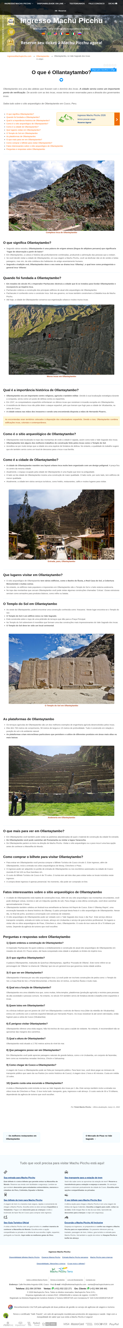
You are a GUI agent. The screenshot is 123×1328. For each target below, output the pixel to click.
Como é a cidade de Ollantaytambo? (22, 127)
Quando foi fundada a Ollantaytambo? (23, 117)
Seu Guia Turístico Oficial (16, 1223)
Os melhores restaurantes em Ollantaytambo (21, 1137)
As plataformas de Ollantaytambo (21, 136)
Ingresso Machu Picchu (61, 20)
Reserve (60, 10)
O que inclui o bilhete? (76, 1264)
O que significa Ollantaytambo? (20, 114)
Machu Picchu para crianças (101, 1257)
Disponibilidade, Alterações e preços (51, 1264)
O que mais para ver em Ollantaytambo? (24, 139)
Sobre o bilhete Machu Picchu (36, 1280)
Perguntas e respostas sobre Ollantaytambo (25, 149)
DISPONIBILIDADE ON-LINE (50, 3)
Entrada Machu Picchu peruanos (75, 1257)
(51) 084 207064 (33, 1288)
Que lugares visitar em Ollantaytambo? (23, 130)
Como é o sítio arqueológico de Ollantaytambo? (27, 123)
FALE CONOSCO (97, 3)
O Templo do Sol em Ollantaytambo (22, 133)
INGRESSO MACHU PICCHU (17, 3)
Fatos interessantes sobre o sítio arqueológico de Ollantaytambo (34, 146)
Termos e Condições (57, 1280)
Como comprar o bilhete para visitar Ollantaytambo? (29, 143)
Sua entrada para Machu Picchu (19, 1178)
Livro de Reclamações (75, 1280)
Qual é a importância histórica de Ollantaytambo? (28, 120)
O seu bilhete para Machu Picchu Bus (83, 1200)
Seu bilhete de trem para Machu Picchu (23, 1200)
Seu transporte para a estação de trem (83, 1178)
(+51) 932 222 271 (63, 1288)
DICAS (112, 3)
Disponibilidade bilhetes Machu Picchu (24, 1257)
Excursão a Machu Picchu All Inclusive (84, 1223)
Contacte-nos (90, 1280)
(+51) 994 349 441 (98, 1288)
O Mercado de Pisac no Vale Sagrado (99, 1137)
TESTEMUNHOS (77, 3)
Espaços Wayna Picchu (51, 1257)
